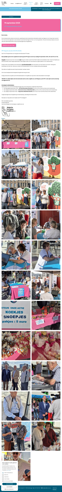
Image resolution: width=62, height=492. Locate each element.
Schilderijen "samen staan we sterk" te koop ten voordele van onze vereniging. (46, 9)
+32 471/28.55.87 (37, 487)
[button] (9, 489)
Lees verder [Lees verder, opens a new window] (9, 470)
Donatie (57, 3)
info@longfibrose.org (45, 487)
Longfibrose (18, 3)
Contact (47, 3)
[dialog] (9, 476)
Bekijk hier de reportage (8, 45)
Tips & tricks (25, 3)
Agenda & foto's (31, 3)
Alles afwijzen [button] (9, 486)
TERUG (11, 16)
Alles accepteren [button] (9, 483)
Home (12, 3)
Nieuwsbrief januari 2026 (15, 8)
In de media (36, 3)
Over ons (41, 3)
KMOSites (54, 489)
